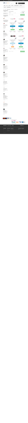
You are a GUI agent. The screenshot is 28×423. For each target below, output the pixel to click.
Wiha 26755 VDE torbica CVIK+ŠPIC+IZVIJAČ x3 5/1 (5, 384)
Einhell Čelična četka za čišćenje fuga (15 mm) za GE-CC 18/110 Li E (5, 203)
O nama (7, 418)
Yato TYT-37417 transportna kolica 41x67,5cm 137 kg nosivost (5, 308)
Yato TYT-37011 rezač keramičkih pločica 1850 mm (5, 232)
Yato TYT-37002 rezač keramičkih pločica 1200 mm (5, 240)
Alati (9, 5)
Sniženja (8, 412)
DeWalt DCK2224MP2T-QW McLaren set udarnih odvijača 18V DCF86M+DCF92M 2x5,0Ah (5, 68)
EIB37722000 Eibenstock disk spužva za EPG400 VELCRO (5, 172)
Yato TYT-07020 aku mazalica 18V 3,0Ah (5, 35)
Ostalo (21, 5)
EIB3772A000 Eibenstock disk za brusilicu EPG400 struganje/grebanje (5, 180)
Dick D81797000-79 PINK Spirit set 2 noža (12, 40)
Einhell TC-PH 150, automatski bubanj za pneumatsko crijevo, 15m (5, 247)
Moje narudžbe (12, 412)
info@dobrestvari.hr (22, 415)
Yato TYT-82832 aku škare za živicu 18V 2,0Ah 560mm (5, 187)
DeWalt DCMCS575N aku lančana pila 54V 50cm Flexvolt (5, 323)
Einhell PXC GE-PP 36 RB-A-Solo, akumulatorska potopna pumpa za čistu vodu (5, 277)
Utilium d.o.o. (5, 421)
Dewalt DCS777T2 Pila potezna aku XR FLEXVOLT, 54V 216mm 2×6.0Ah (5, 339)
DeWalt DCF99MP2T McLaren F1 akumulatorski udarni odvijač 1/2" (5, 77)
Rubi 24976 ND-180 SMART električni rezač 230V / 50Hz (5, 60)
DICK (5, 15)
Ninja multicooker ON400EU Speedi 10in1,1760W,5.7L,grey (5, 392)
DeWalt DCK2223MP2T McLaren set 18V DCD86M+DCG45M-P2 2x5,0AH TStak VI (5, 44)
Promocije (5, 20)
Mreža (23, 12)
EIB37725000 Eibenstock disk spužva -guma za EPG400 (5, 165)
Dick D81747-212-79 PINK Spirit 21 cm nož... (13, 23)
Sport (12, 5)
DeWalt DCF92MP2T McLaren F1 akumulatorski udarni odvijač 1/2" (5, 85)
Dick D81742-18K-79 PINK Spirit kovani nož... (21, 40)
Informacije (8, 7)
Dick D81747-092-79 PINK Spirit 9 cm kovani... (21, 23)
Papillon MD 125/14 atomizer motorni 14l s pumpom (5, 285)
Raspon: (4, 17)
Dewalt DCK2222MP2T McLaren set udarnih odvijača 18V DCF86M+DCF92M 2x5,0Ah (5, 52)
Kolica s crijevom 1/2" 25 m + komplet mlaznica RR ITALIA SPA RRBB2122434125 (5, 315)
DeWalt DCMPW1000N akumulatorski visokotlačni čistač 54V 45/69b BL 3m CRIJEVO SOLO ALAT (5, 331)
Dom (4, 5)
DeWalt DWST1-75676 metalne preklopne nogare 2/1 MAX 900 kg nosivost (5, 354)
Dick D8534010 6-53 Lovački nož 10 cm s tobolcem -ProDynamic (5, 114)
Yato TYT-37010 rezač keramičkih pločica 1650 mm (5, 225)
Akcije (5, 7)
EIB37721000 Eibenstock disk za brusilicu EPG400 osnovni (5, 143)
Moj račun (12, 411)
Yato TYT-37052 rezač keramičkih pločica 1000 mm (5, 292)
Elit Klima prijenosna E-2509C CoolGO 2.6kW (5, 362)
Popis (24, 12)
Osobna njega (16, 5)
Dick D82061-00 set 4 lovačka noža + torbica (5, 128)
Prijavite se (23, 0)
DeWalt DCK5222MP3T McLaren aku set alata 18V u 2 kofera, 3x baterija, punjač (5, 106)
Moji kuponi (12, 415)
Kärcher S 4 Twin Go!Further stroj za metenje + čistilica (5, 347)
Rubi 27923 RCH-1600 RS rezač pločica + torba (5, 261)
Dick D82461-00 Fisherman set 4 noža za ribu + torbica (5, 121)
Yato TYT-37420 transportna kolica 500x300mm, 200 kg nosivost (5, 300)
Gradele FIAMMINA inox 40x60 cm (5, 99)
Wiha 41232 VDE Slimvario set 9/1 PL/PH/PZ (5, 376)
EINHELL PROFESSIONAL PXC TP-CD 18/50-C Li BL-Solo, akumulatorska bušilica (5, 269)
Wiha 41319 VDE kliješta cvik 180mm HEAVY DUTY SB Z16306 (5, 369)
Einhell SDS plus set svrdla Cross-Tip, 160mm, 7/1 (5, 210)
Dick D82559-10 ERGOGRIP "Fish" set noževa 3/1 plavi (5, 135)
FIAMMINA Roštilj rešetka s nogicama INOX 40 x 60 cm (5, 92)
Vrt (6, 5)
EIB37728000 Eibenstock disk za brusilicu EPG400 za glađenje (5, 158)
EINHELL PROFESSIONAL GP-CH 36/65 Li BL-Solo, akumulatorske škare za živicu (5, 217)
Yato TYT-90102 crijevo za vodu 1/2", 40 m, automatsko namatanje (5, 194)
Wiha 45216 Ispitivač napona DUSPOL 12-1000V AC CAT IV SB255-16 (5, 25)
